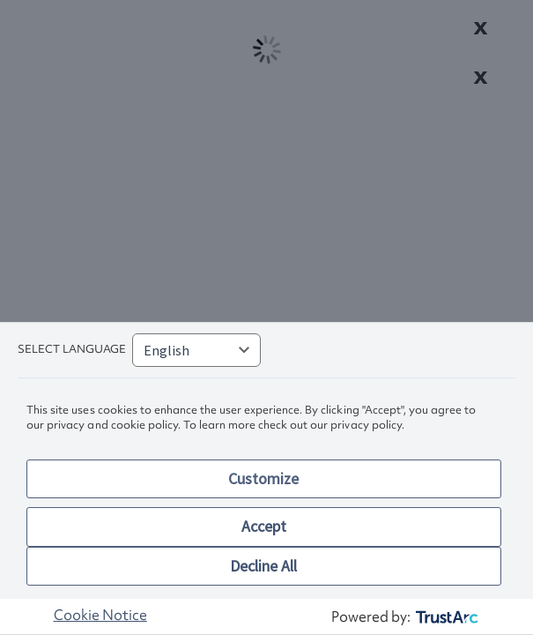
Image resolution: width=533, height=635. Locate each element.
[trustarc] (445, 617)
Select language (72, 348)
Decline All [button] (263, 566)
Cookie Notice (100, 614)
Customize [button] (263, 478)
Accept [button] (263, 526)
